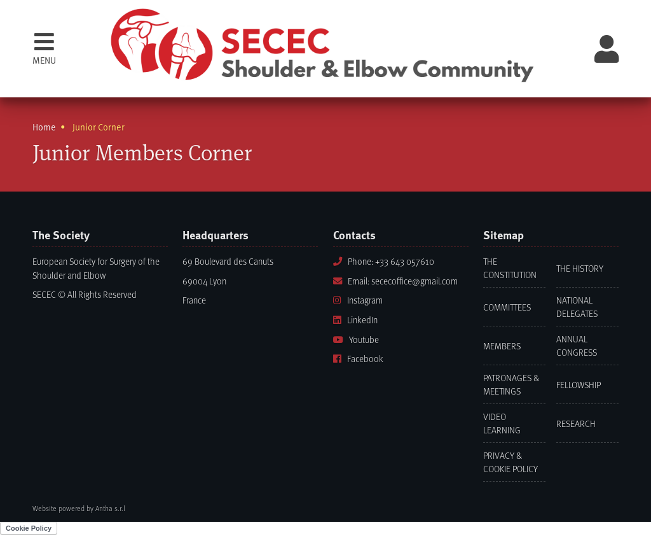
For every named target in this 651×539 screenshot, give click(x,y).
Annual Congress (576, 345)
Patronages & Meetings (511, 384)
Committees (507, 307)
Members (502, 346)
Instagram (358, 300)
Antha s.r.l (110, 508)
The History (579, 268)
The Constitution (510, 268)
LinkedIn (355, 319)
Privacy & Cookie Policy (510, 462)
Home (44, 127)
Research (576, 423)
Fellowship (578, 384)
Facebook (358, 358)
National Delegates (577, 306)
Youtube (356, 339)
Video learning (502, 423)
